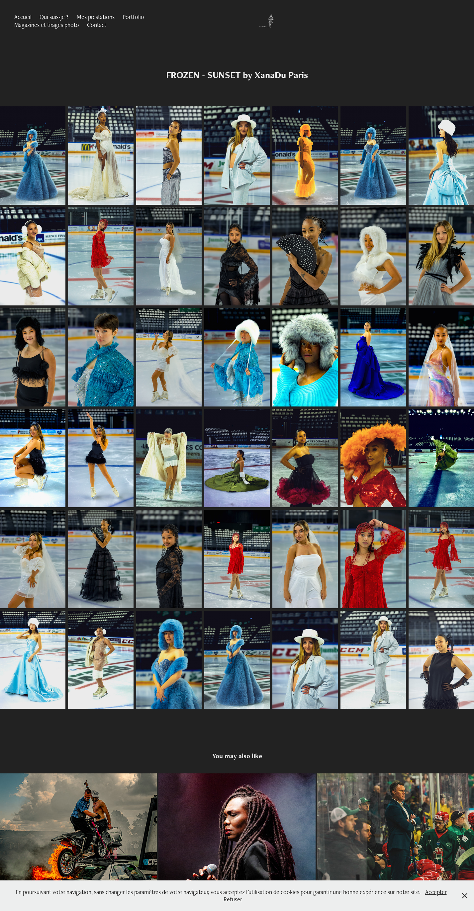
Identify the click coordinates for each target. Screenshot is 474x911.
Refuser (233, 899)
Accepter (436, 892)
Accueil (23, 17)
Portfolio (133, 17)
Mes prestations (96, 17)
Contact (96, 25)
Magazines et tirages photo (46, 25)
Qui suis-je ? (54, 17)
